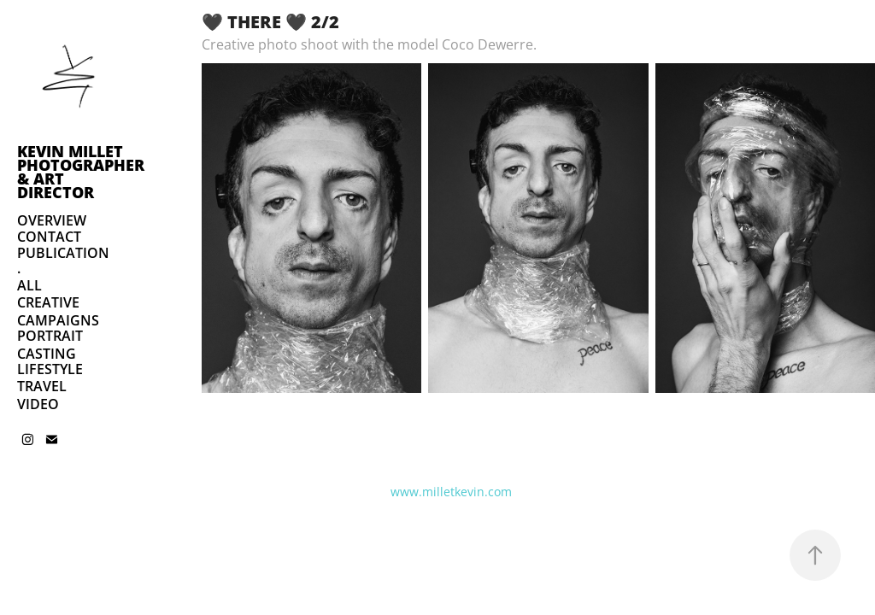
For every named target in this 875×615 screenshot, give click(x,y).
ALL (29, 285)
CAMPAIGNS (58, 320)
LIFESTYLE (50, 369)
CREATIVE (48, 302)
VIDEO (38, 404)
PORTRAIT (50, 335)
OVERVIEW (51, 220)
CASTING (46, 353)
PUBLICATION (63, 252)
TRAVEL (42, 386)
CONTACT (49, 236)
